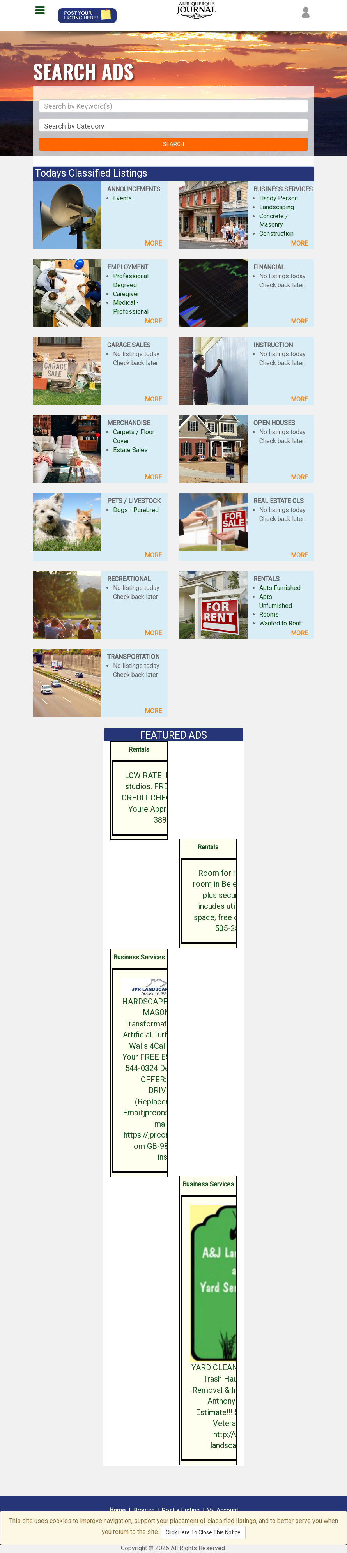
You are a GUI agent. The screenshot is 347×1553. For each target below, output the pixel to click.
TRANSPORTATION (133, 657)
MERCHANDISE (128, 423)
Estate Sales (130, 450)
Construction (276, 233)
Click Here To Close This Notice (203, 1532)
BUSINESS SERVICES (283, 189)
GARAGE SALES (128, 345)
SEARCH (173, 144)
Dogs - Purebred (136, 510)
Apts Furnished (280, 588)
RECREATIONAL (129, 579)
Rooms (269, 614)
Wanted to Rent (280, 623)
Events (122, 198)
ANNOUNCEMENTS (133, 189)
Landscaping (276, 207)
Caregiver (126, 294)
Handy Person (278, 198)
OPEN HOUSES (274, 423)
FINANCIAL (269, 267)
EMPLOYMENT (127, 267)
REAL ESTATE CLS (278, 501)
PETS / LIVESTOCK (134, 501)
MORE (153, 243)
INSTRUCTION (273, 345)
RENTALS (266, 579)
